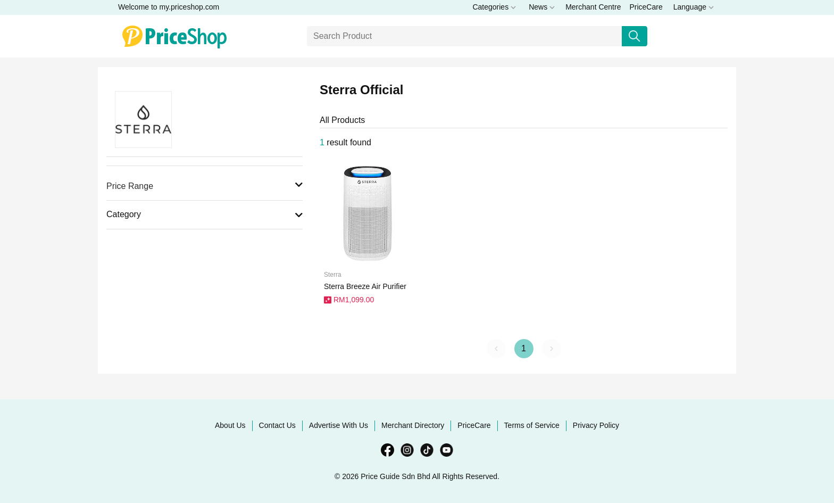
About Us (230, 425)
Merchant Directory (412, 425)
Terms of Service (532, 425)
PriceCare (645, 7)
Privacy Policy (596, 425)
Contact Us (277, 425)
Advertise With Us (338, 425)
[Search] (464, 36)
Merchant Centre (593, 7)
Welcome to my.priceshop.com (168, 7)
